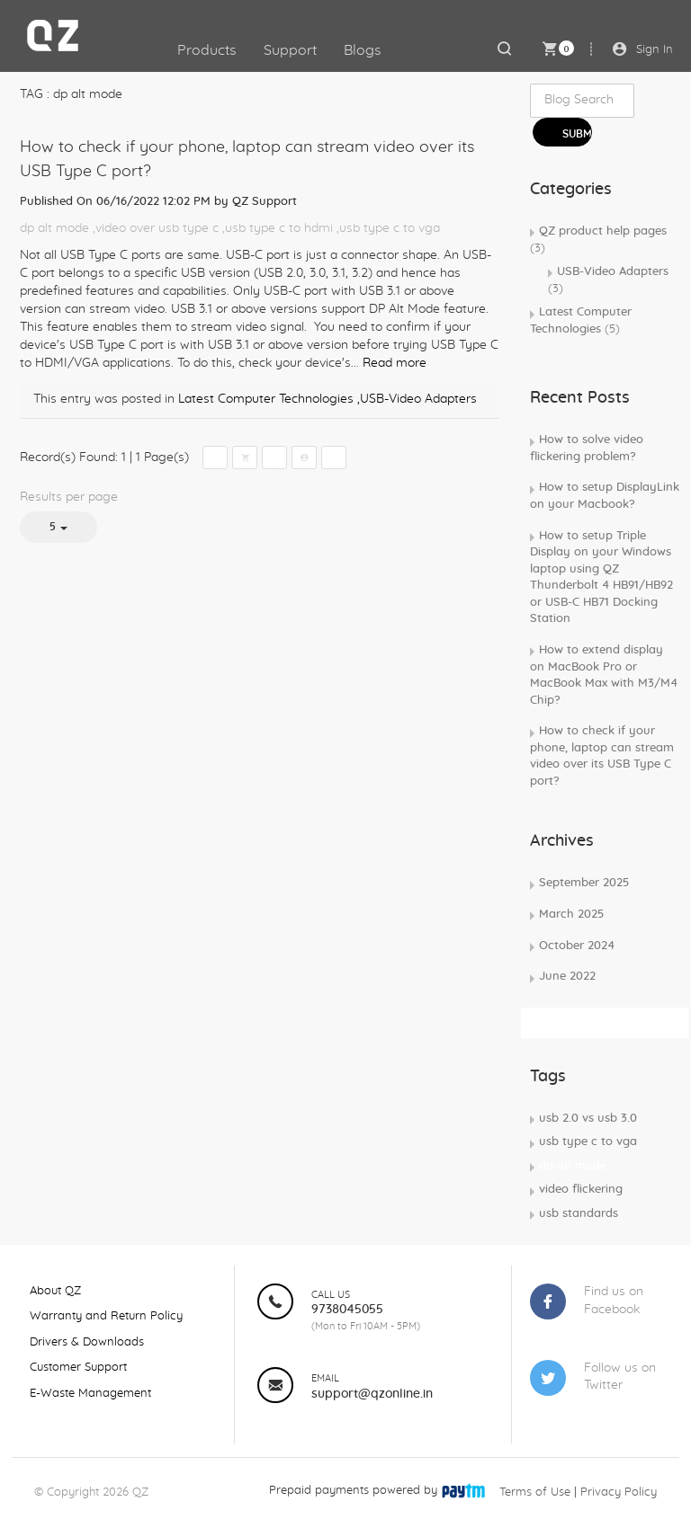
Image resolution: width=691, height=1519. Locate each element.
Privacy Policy (618, 1492)
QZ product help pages (598, 240)
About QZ (55, 1291)
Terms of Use (534, 1492)
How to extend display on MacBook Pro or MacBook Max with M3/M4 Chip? (604, 675)
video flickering (581, 1189)
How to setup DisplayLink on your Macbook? (604, 496)
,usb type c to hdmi (277, 228)
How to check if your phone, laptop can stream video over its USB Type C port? (602, 756)
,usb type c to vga (388, 228)
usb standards (578, 1214)
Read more (394, 363)
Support (290, 50)
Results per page (69, 497)
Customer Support (78, 1367)
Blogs (362, 50)
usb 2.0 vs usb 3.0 (588, 1118)
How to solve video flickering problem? (586, 448)
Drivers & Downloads (87, 1342)
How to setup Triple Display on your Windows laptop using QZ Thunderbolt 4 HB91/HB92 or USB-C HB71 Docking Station (601, 578)
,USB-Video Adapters (417, 399)
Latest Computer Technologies (266, 399)
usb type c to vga (588, 1142)
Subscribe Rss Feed (588, 1022)
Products (207, 50)
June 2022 (567, 976)
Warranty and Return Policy (106, 1316)
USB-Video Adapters (608, 280)
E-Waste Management (90, 1393)
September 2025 (584, 883)
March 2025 (571, 914)
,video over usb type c (156, 228)
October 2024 (577, 946)
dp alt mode (54, 228)
